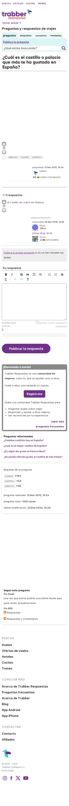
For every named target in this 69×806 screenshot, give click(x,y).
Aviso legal (8, 770)
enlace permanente (40, 217)
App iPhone (10, 716)
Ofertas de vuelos (15, 651)
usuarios (41, 35)
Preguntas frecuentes (18, 692)
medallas (56, 35)
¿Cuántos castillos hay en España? (24, 440)
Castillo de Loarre (20, 202)
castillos (36, 157)
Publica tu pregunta (16, 42)
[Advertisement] (34, 105)
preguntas (9, 35)
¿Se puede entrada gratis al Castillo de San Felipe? (33, 456)
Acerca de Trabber (16, 698)
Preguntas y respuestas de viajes (29, 28)
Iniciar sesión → (11, 22)
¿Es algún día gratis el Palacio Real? (25, 451)
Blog (5, 704)
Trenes (42, 3)
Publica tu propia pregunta (19, 252)
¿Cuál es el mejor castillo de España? (25, 445)
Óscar (43, 237)
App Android (11, 710)
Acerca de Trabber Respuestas (25, 686)
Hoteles (18, 3)
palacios (13, 157)
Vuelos (6, 3)
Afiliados (8, 739)
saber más (57, 421)
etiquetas (26, 35)
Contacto (9, 733)
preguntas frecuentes (50, 426)
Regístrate (34, 394)
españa (25, 157)
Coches (30, 3)
